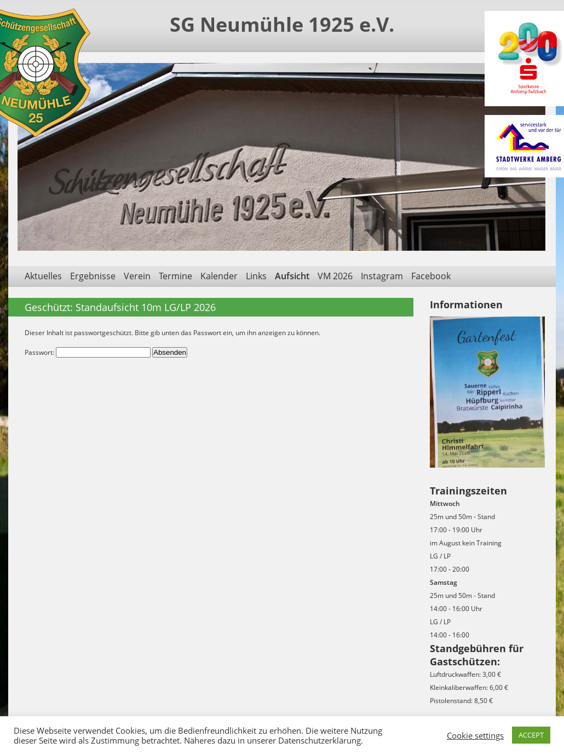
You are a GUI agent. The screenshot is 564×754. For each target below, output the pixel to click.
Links (256, 276)
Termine (175, 276)
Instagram (382, 276)
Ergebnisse (93, 276)
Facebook (431, 276)
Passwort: (88, 352)
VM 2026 (335, 276)
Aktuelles (43, 276)
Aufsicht (292, 276)
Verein (137, 276)
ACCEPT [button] (531, 735)
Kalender (219, 276)
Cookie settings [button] (475, 735)
